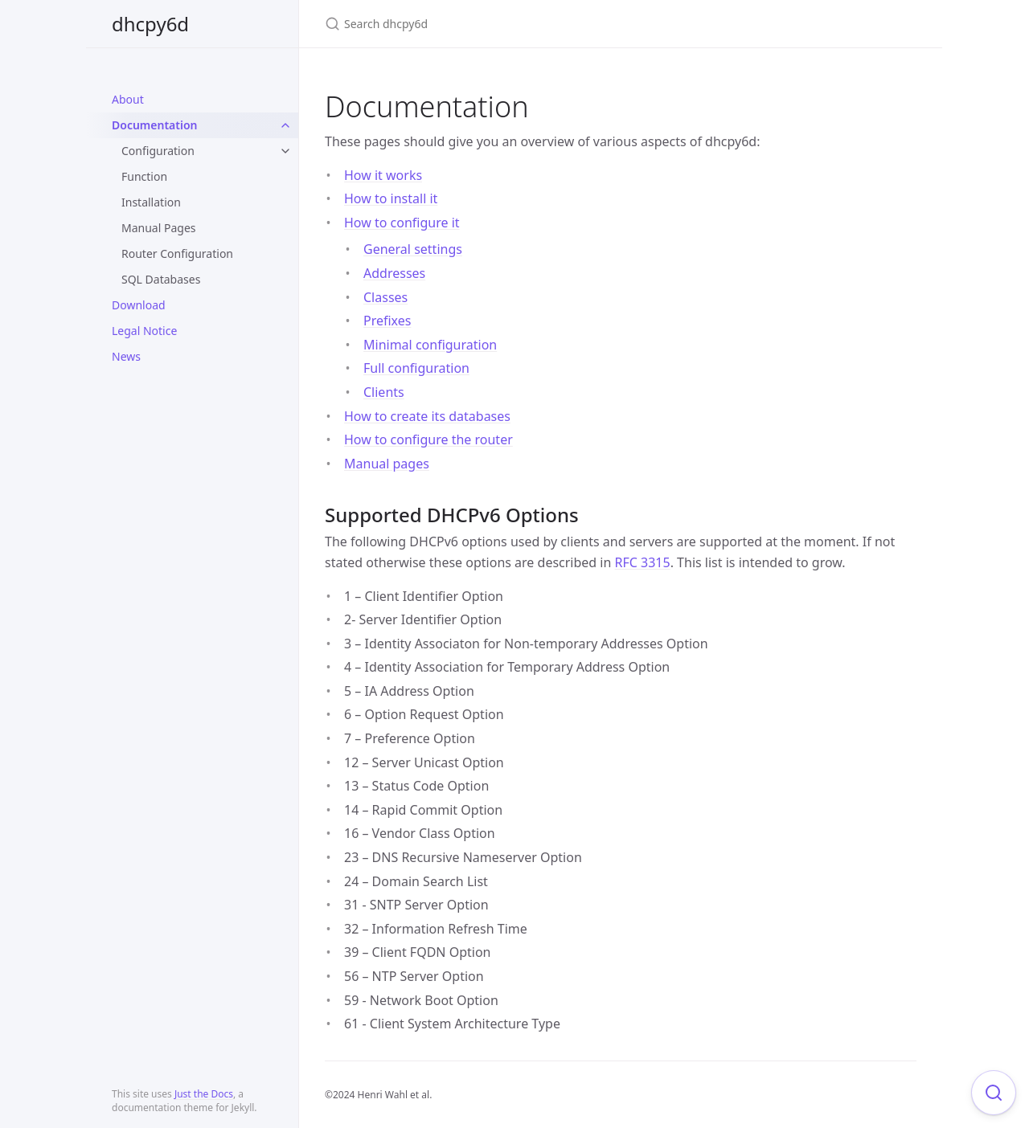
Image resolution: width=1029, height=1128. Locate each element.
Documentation (155, 125)
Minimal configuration (430, 345)
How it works (383, 175)
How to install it (390, 198)
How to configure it (402, 222)
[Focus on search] (993, 1092)
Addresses (394, 273)
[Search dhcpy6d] (514, 23)
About (128, 99)
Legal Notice (144, 330)
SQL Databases (160, 279)
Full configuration (416, 368)
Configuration (158, 150)
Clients (383, 392)
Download (139, 305)
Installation (151, 202)
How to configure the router (428, 439)
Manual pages (386, 463)
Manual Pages (158, 227)
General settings (412, 249)
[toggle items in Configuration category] (285, 151)
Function (144, 176)
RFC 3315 (642, 562)
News (126, 356)
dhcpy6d (150, 23)
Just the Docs (203, 1094)
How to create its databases (427, 416)
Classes (385, 297)
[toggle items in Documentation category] (285, 125)
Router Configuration (177, 253)
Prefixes (387, 320)
